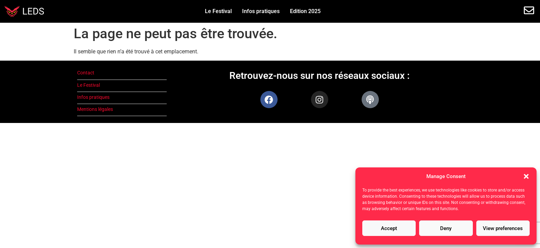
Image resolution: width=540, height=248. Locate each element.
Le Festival (218, 11)
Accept (389, 228)
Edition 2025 (305, 11)
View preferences (503, 228)
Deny (445, 228)
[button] (526, 176)
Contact (85, 73)
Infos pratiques (261, 11)
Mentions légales (95, 109)
